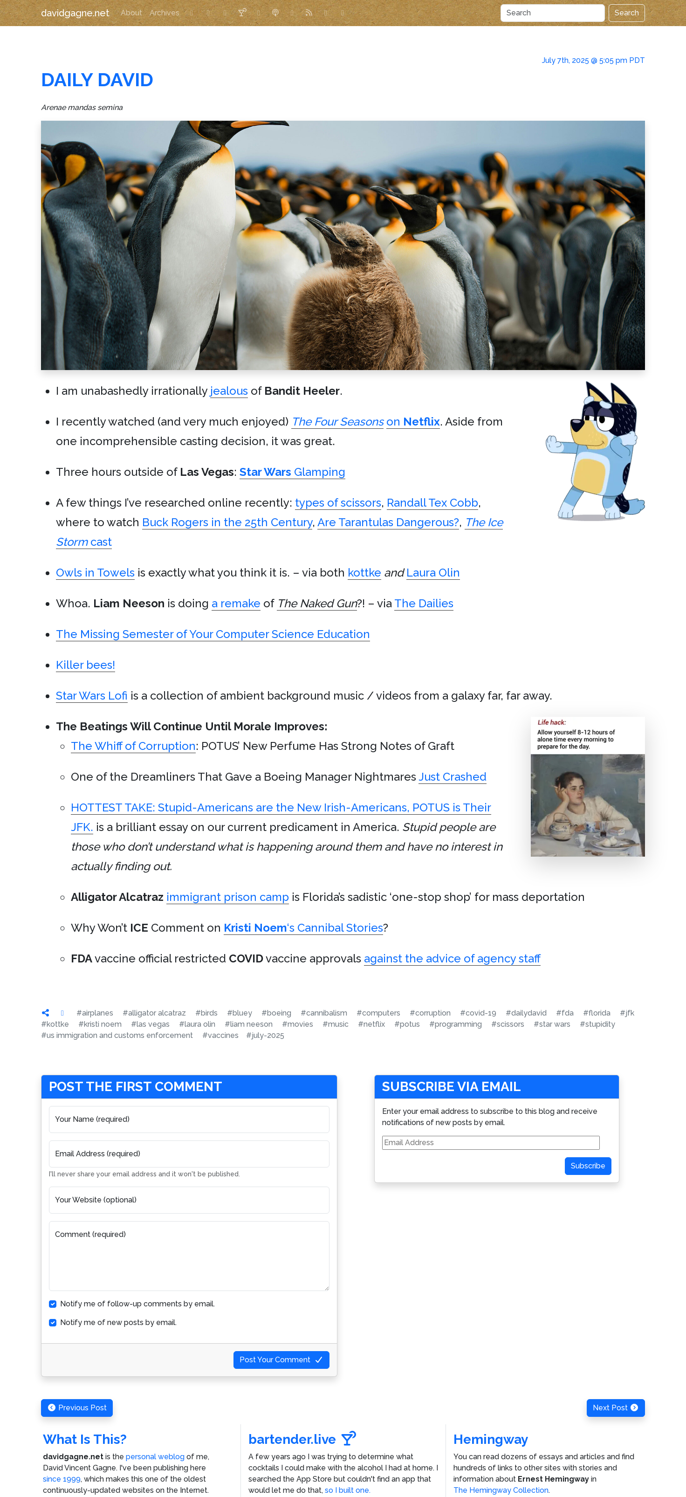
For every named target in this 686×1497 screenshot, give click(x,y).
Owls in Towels (95, 572)
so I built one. (347, 1490)
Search (627, 12)
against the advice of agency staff (452, 958)
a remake (236, 603)
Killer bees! (85, 665)
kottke (364, 572)
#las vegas (150, 1024)
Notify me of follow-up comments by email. (137, 1303)
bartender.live (302, 1439)
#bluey (239, 1013)
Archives (164, 12)
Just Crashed (452, 776)
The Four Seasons (337, 421)
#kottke (55, 1024)
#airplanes (94, 1013)
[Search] (553, 13)
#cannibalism (324, 1013)
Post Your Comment (281, 1359)
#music (335, 1024)
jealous (229, 391)
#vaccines (220, 1035)
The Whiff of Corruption (133, 746)
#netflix (371, 1024)
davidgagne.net (75, 13)
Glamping (292, 472)
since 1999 (62, 1479)
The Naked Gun (317, 603)
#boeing (276, 1013)
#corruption (430, 1013)
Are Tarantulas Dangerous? (388, 522)
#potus (407, 1024)
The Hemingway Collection (501, 1490)
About (131, 12)
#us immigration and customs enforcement (117, 1035)
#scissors (507, 1024)
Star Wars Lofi (92, 695)
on (413, 421)
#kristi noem (100, 1024)
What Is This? (85, 1439)
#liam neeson (249, 1024)
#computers (378, 1013)
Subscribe (588, 1165)
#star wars (552, 1024)
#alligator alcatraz (154, 1013)
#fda (565, 1013)
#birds (206, 1013)
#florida (597, 1013)
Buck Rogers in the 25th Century (227, 522)
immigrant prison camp (227, 897)
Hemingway (490, 1439)
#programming (455, 1024)
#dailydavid (526, 1013)
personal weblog (155, 1456)
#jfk (627, 1013)
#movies (297, 1024)
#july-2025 (265, 1035)
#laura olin (197, 1024)
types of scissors (338, 502)
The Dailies (423, 603)
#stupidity (597, 1024)
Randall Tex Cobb (432, 502)
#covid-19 (478, 1013)
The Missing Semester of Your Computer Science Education (213, 634)
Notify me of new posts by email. (118, 1322)
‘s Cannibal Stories (303, 927)
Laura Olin (433, 572)
